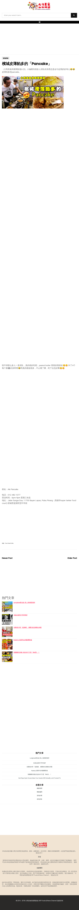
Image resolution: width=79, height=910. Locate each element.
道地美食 (5, 58)
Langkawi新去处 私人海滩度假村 (24, 602)
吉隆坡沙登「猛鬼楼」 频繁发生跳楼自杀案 (28, 627)
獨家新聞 (39, 788)
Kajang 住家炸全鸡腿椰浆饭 (23, 640)
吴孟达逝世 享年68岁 (20, 615)
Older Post (72, 558)
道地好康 (39, 795)
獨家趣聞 (39, 792)
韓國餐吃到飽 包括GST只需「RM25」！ (27, 652)
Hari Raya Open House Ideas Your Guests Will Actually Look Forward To (39, 778)
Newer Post (7, 558)
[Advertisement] (39, 39)
